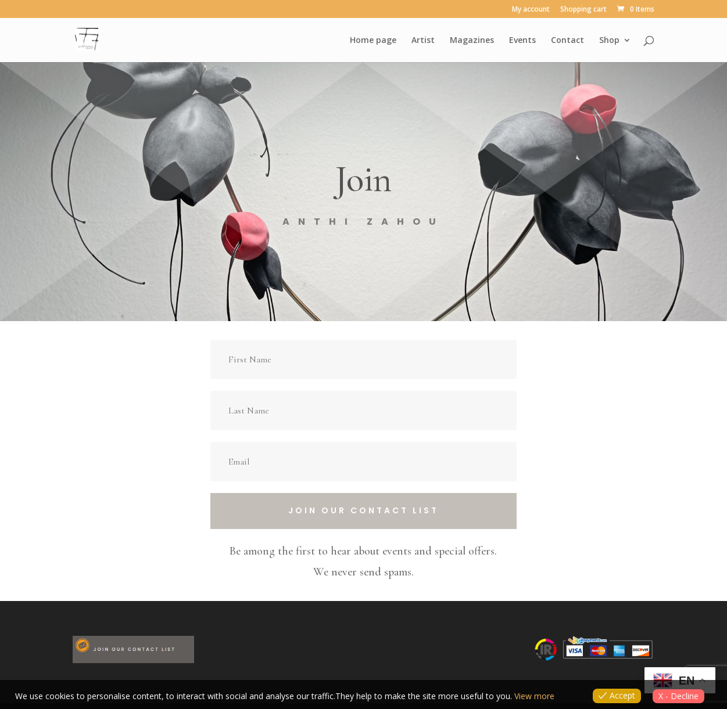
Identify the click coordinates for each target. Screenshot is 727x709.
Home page (373, 40)
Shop (609, 40)
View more (534, 695)
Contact (567, 40)
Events (522, 40)
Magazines (472, 40)
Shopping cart (583, 10)
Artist (423, 40)
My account (531, 10)
